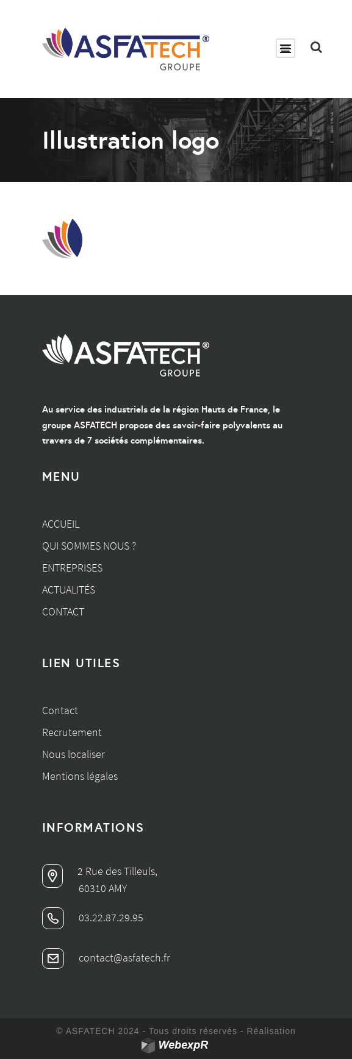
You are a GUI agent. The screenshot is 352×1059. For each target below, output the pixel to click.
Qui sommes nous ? (89, 546)
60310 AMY (103, 888)
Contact (63, 611)
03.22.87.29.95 (92, 917)
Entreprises (72, 568)
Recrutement (72, 732)
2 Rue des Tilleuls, (99, 871)
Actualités (68, 590)
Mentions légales (80, 776)
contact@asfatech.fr (106, 958)
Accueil (60, 524)
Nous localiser (73, 754)
